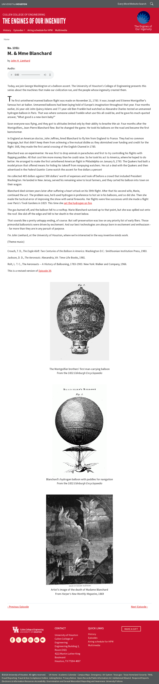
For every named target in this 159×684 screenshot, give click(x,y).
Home (6, 39)
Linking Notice (55, 678)
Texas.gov (117, 674)
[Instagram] (30, 640)
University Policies (114, 681)
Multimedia (61, 30)
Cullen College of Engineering (24, 14)
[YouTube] (42, 640)
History (7, 30)
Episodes (18, 30)
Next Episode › (139, 606)
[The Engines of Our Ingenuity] (145, 19)
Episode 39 (45, 270)
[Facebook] (12, 640)
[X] (18, 640)
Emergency (96, 674)
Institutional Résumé (122, 678)
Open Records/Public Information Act (94, 678)
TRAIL (150, 674)
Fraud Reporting (9, 678)
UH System (107, 674)
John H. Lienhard (20, 60)
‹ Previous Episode (18, 606)
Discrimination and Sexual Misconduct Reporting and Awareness (76, 681)
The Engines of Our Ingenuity (34, 21)
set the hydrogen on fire (78, 203)
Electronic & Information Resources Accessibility (24, 681)
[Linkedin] (36, 640)
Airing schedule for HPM (40, 30)
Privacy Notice (69, 678)
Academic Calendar (67, 674)
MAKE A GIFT (131, 628)
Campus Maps (84, 674)
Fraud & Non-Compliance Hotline (33, 678)
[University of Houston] (14, 3)
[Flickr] (24, 640)
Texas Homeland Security (135, 674)
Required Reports (140, 678)
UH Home (53, 674)
